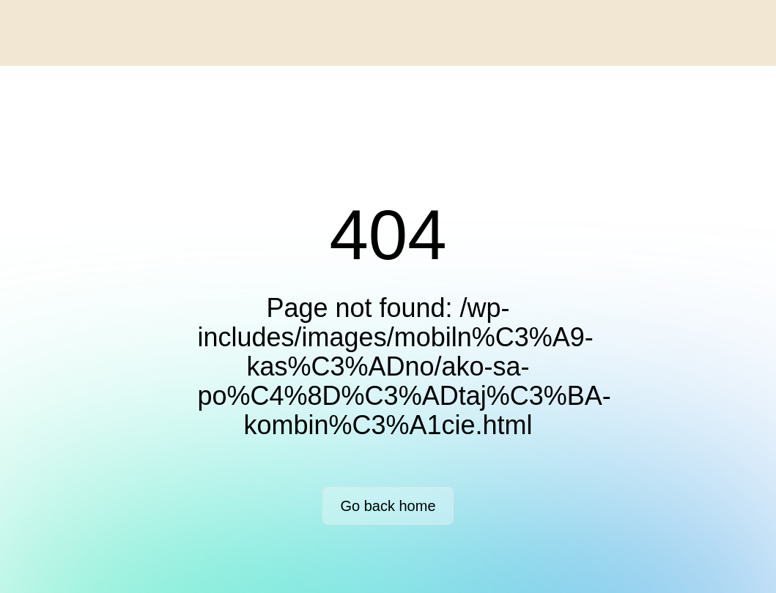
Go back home (387, 506)
